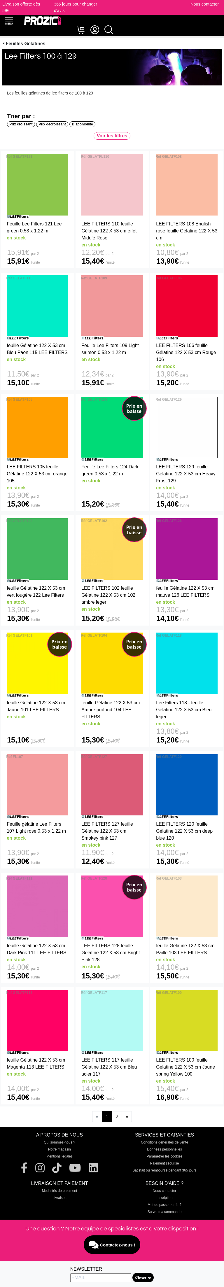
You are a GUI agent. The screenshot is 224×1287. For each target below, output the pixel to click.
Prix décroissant (52, 124)
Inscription (165, 1198)
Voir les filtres (112, 135)
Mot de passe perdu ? (164, 1205)
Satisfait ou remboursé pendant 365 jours (164, 1170)
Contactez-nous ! (112, 1244)
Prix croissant (20, 124)
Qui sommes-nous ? (59, 1142)
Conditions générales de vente (164, 1142)
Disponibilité (82, 124)
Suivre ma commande (165, 1212)
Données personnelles (164, 1149)
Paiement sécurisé (164, 1163)
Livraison (59, 1198)
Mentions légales (59, 1156)
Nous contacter (204, 4)
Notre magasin (59, 1149)
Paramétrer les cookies (165, 1156)
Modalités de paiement (59, 1191)
